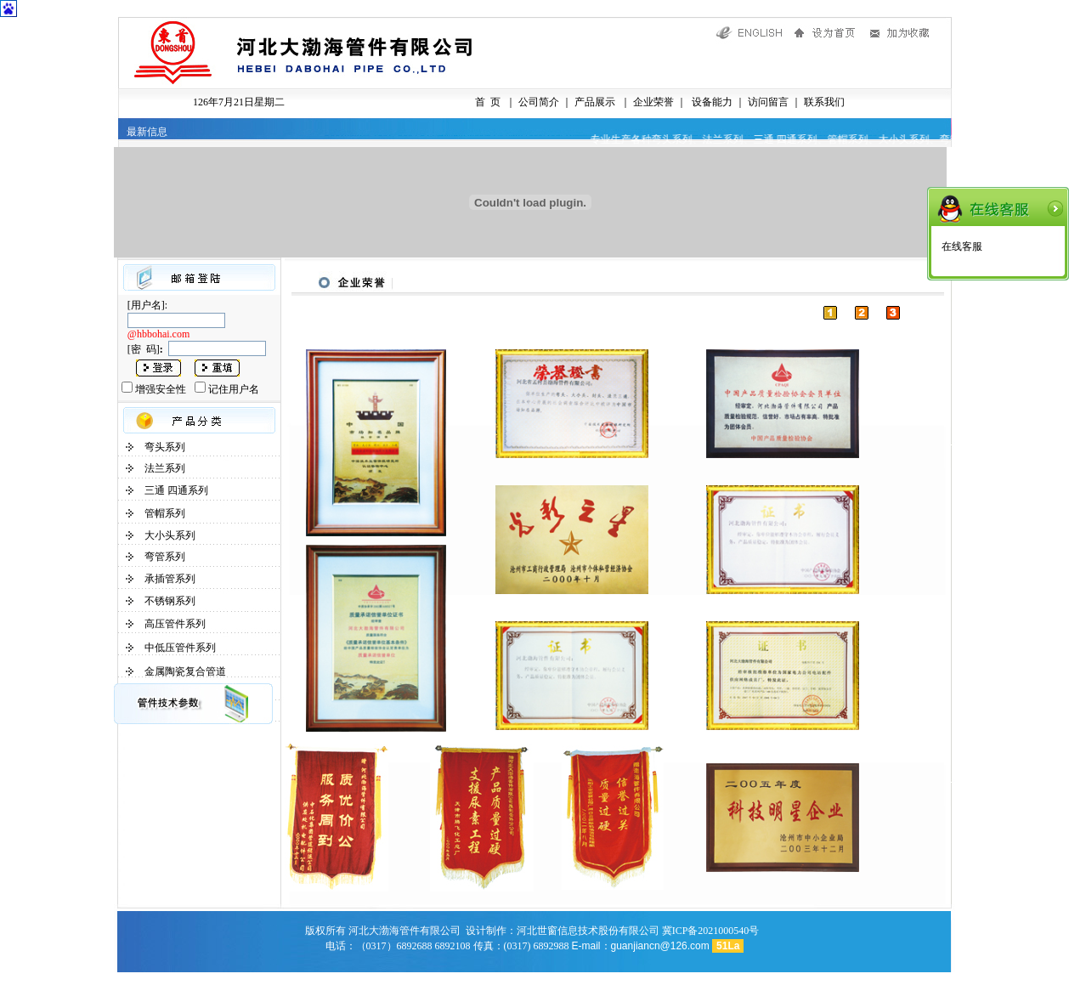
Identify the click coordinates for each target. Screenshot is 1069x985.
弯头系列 (164, 447)
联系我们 (824, 102)
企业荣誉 (652, 102)
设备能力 (710, 102)
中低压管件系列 (180, 648)
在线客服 (962, 246)
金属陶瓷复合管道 (185, 671)
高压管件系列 (175, 624)
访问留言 (768, 102)
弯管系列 (164, 557)
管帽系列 (164, 513)
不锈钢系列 (169, 601)
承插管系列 (169, 579)
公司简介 (538, 102)
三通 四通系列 (176, 490)
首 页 (488, 102)
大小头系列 (169, 535)
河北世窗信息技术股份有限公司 (588, 931)
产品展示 (593, 102)
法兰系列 (164, 468)
